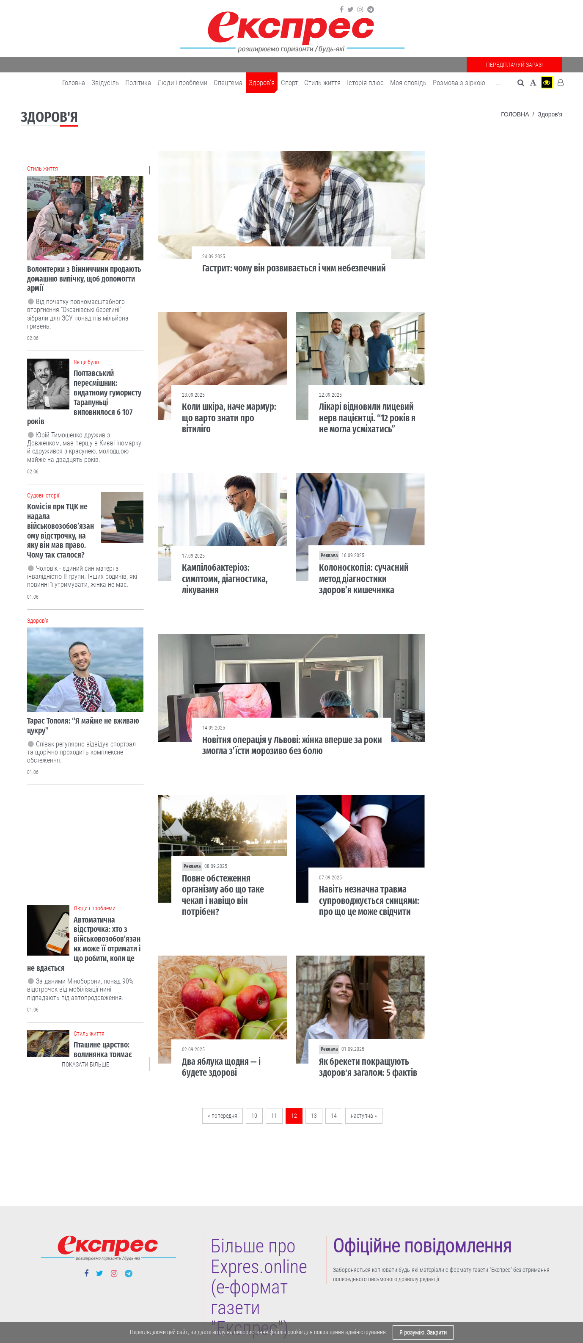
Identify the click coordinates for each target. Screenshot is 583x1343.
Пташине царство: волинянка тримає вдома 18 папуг (103, 1054)
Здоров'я (262, 82)
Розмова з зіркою (459, 82)
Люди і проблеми (182, 82)
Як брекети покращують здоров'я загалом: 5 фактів (368, 1067)
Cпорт (289, 82)
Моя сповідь (408, 82)
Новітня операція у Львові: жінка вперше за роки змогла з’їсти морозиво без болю (292, 745)
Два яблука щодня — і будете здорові (221, 1067)
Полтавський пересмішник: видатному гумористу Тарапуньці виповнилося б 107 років (84, 397)
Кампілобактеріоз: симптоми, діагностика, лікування (225, 579)
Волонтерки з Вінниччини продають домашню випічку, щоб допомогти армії (84, 278)
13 (314, 1115)
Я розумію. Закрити (423, 1332)
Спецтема (228, 82)
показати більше (85, 1064)
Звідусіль (105, 82)
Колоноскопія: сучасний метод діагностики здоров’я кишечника (364, 579)
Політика (138, 82)
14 (334, 1115)
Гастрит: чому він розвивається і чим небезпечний (294, 268)
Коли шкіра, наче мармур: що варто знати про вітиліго (229, 418)
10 (254, 1115)
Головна (73, 82)
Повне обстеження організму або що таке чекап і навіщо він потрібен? (223, 895)
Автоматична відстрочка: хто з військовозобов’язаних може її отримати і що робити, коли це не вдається (84, 944)
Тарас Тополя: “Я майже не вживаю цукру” (83, 725)
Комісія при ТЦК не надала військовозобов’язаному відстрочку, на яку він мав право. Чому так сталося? (60, 531)
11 (274, 1115)
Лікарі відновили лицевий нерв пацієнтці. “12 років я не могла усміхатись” (367, 418)
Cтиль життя (322, 82)
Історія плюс (365, 82)
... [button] (498, 82)
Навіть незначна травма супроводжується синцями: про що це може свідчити (369, 900)
